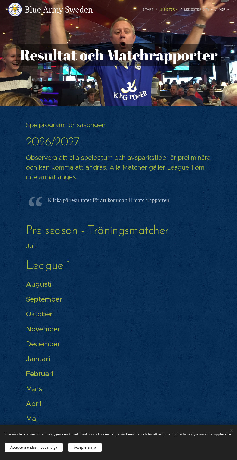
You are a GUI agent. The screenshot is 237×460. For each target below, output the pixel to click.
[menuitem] (150, 9)
